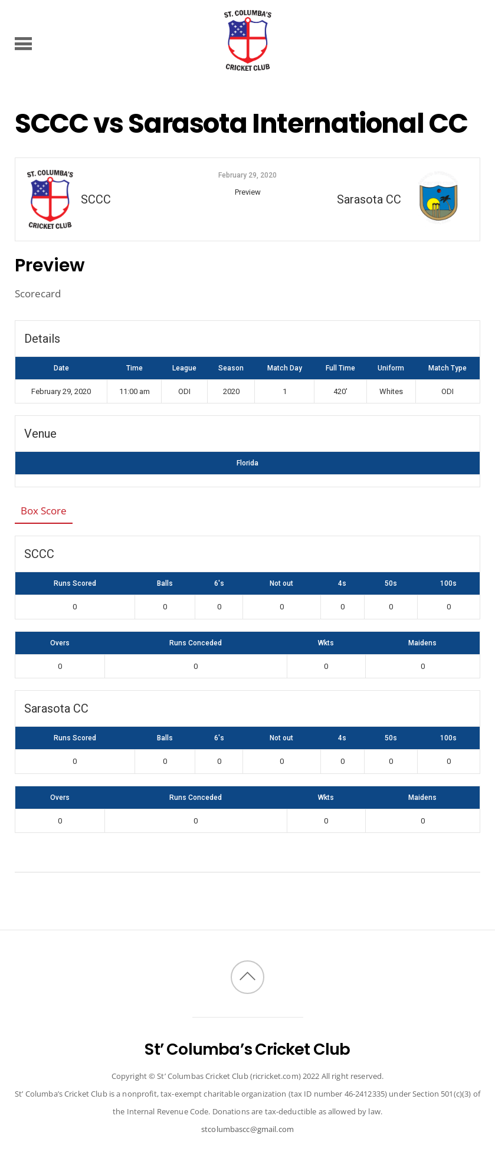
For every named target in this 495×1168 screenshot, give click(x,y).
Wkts (326, 643)
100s (448, 583)
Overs (60, 643)
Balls (165, 583)
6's (219, 583)
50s (391, 583)
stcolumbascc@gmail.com (247, 1129)
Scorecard (38, 293)
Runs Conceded (195, 643)
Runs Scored (75, 583)
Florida (247, 463)
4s (342, 583)
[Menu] (23, 43)
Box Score (44, 510)
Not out (281, 583)
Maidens (422, 643)
